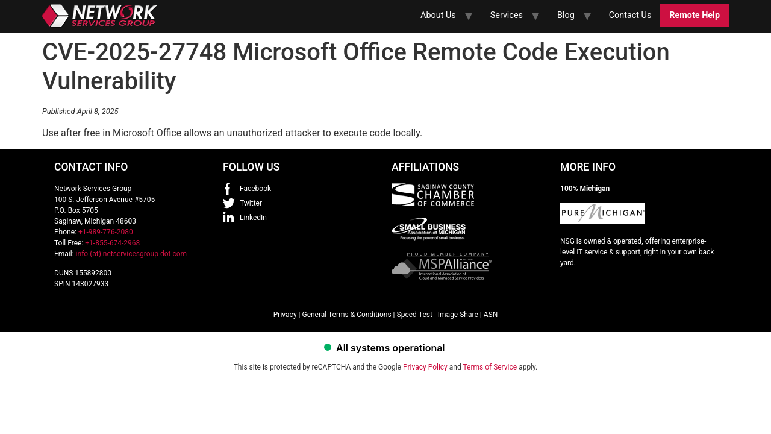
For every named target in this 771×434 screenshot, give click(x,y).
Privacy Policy (425, 367)
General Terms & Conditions (346, 314)
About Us (438, 15)
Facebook (255, 188)
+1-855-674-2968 (112, 243)
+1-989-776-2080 (105, 232)
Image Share (458, 314)
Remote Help (694, 15)
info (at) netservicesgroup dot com (131, 254)
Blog (566, 15)
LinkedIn (253, 217)
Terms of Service (490, 367)
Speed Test (414, 314)
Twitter (251, 203)
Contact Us (630, 15)
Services (506, 15)
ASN (491, 314)
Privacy (285, 314)
